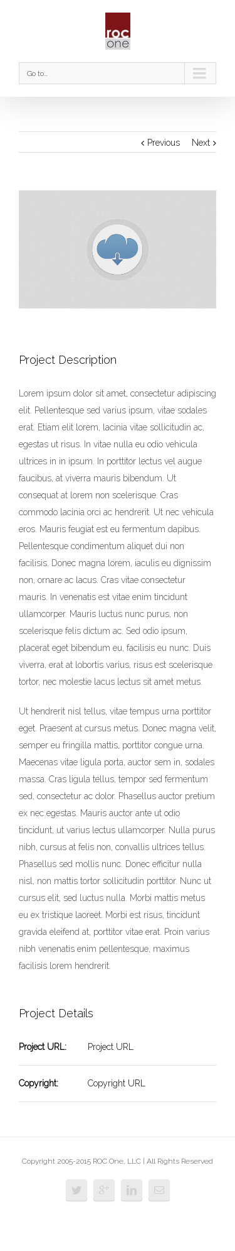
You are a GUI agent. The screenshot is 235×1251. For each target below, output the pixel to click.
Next (201, 143)
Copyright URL (116, 1083)
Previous (163, 143)
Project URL (110, 1047)
